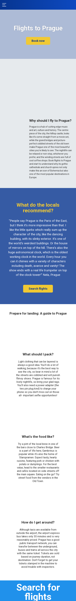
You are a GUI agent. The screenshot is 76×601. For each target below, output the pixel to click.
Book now (38, 40)
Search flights (38, 288)
